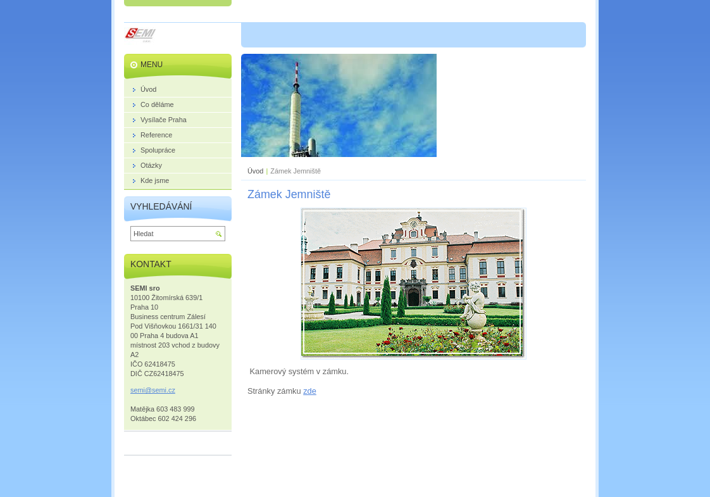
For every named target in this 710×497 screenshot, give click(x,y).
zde (309, 391)
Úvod (255, 171)
